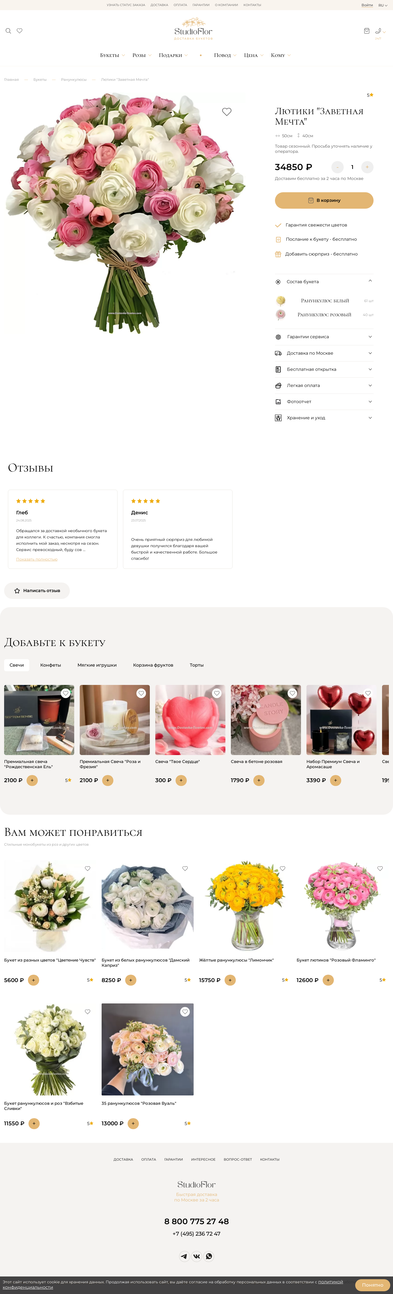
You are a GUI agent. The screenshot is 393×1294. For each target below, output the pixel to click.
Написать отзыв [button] (37, 590)
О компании (226, 5)
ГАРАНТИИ (173, 1159)
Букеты (109, 55)
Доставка (159, 5)
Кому (278, 55)
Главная (11, 79)
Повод (222, 55)
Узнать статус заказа (126, 5)
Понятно (372, 1285)
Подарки (170, 55)
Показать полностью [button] (37, 559)
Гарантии (201, 5)
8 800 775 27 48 (196, 1221)
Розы (139, 55)
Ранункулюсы (74, 79)
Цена (251, 55)
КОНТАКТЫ (270, 1159)
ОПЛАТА (148, 1159)
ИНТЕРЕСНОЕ (203, 1159)
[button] (8, 29)
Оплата (180, 5)
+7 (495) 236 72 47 (196, 1233)
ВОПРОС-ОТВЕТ (238, 1159)
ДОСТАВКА (123, 1159)
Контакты (252, 5)
